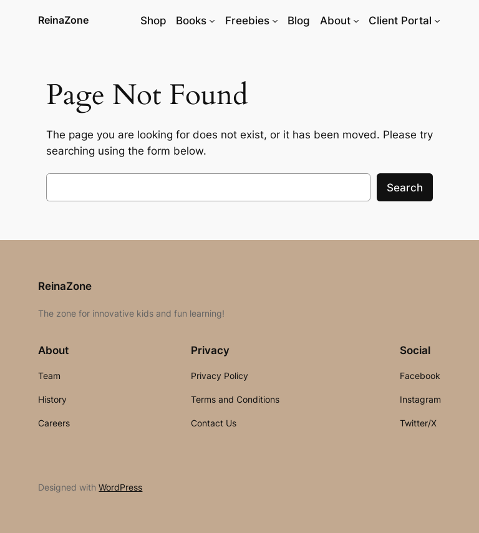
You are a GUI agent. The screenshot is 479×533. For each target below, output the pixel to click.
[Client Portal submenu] (437, 20)
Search (405, 187)
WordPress (120, 487)
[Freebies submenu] (275, 20)
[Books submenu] (212, 20)
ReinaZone (63, 20)
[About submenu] (356, 20)
